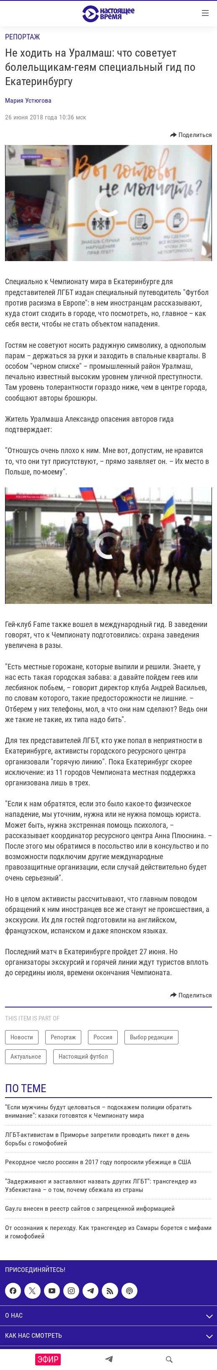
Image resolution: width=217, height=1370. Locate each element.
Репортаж (22, 36)
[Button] (191, 135)
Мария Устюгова (28, 100)
